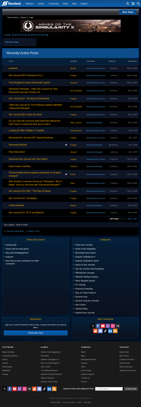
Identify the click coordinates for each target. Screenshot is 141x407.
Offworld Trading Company (51, 374)
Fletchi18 (73, 166)
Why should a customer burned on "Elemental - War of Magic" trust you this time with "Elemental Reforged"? (35, 183)
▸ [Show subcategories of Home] (9, 34)
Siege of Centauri (47, 378)
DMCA (79, 402)
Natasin (73, 205)
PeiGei (72, 174)
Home (6, 35)
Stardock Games (18, 35)
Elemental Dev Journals (95, 75)
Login (31, 17)
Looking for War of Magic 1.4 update (26, 130)
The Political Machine (49, 370)
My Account (124, 356)
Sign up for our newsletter (78, 389)
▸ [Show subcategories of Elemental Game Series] (47, 34)
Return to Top (33, 231)
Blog (74, 3)
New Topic (128, 12)
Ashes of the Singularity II (51, 352)
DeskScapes (7, 367)
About (83, 352)
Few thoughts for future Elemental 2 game (29, 82)
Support (84, 3)
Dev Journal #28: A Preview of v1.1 (26, 75)
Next (130, 219)
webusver (74, 83)
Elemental (45, 356)
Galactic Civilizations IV (50, 359)
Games (41, 3)
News (65, 3)
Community (53, 3)
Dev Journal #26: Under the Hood (25, 114)
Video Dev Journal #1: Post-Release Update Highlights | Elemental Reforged (35, 106)
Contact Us (85, 378)
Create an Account (127, 359)
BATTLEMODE (76, 91)
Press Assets (86, 370)
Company (86, 347)
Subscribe (130, 389)
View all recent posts (15, 231)
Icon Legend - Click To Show (16, 225)
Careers (84, 363)
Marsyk (73, 68)
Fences (5, 363)
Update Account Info (127, 370)
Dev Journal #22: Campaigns (23, 198)
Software (29, 3)
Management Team (88, 359)
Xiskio (72, 183)
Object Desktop (8, 352)
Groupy (5, 374)
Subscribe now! (35, 333)
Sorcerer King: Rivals (49, 382)
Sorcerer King (11, 42)
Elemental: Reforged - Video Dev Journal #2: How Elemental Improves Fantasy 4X (33, 90)
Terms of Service (69, 402)
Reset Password (126, 367)
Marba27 (73, 152)
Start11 (5, 359)
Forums (84, 382)
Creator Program (87, 374)
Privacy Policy (55, 402)
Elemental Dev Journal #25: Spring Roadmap (31, 137)
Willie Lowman (76, 123)
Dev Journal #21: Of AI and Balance (26, 212)
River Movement (17, 152)
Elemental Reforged (94, 123)
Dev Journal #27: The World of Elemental (29, 98)
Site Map (87, 402)
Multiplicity (6, 370)
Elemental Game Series (37, 35)
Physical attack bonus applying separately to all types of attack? (35, 174)
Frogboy (73, 75)
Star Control (45, 367)
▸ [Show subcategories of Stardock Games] (26, 34)
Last (135, 219)
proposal (13, 68)
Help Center (124, 352)
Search (23, 17)
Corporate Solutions (10, 356)
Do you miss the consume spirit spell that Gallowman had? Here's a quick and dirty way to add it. (34, 122)
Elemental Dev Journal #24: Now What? (28, 159)
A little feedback (16, 205)
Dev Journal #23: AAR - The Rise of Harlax (30, 191)
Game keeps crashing (19, 166)
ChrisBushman (76, 131)
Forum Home (12, 17)
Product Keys (125, 363)
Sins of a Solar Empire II (50, 363)
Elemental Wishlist (18, 145)
